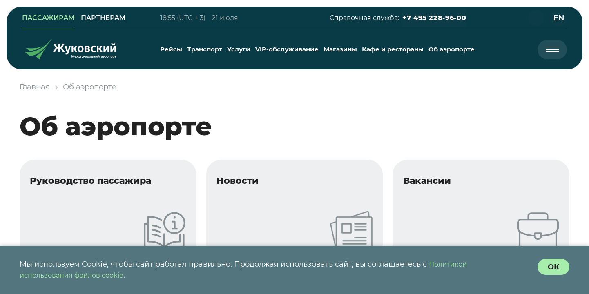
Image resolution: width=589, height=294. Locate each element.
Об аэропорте (452, 49)
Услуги (239, 49)
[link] (49, 18)
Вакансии (432, 182)
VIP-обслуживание (287, 49)
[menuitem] (172, 49)
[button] (433, 18)
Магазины (340, 49)
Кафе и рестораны (393, 49)
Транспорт (205, 49)
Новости (242, 182)
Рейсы (172, 49)
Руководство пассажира (100, 182)
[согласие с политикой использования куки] (553, 267)
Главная (35, 86)
